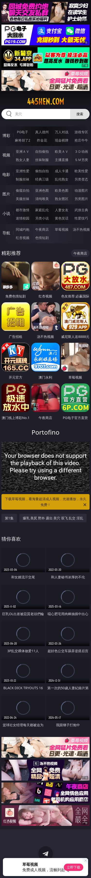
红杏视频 (22, 237)
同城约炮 (22, 229)
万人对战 (61, 132)
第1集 (9, 518)
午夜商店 (42, 229)
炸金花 (42, 140)
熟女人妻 (22, 159)
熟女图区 (61, 198)
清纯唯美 (42, 198)
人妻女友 (61, 210)
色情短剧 (42, 237)
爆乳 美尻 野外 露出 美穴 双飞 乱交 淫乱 (53, 518)
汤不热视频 (81, 229)
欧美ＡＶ (61, 151)
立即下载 (73, 867)
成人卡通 (61, 171)
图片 (6, 194)
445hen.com (45, 101)
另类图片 (81, 198)
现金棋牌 (61, 140)
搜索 (79, 114)
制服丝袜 (22, 179)
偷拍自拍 (42, 171)
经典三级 (42, 179)
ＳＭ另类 (81, 159)
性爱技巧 (81, 218)
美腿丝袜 (22, 198)
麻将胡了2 (22, 140)
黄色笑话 (61, 218)
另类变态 (81, 179)
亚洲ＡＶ (22, 151)
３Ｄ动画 (81, 151)
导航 (6, 233)
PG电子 (22, 132)
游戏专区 (81, 132)
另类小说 (42, 218)
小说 (6, 213)
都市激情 (22, 210)
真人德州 (42, 132)
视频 (6, 155)
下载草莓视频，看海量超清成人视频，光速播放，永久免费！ (46, 502)
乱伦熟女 (61, 179)
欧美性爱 (81, 171)
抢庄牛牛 (81, 140)
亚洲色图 (42, 190)
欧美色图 (61, 190)
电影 (6, 174)
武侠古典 (81, 210)
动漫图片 (81, 190)
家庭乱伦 (42, 210)
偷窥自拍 (22, 190)
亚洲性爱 (22, 171)
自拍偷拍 (42, 151)
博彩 (6, 135)
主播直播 (61, 159)
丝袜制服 (42, 159)
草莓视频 (61, 229)
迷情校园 (22, 218)
